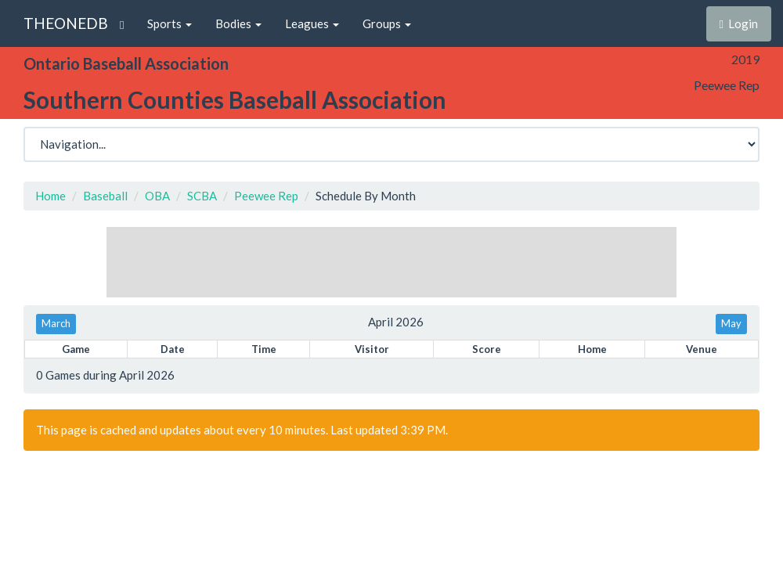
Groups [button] (387, 23)
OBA (157, 196)
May (731, 323)
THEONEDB (65, 23)
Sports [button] (169, 23)
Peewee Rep (266, 196)
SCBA (202, 196)
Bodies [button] (238, 23)
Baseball (105, 196)
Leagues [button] (312, 23)
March (55, 323)
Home (50, 196)
